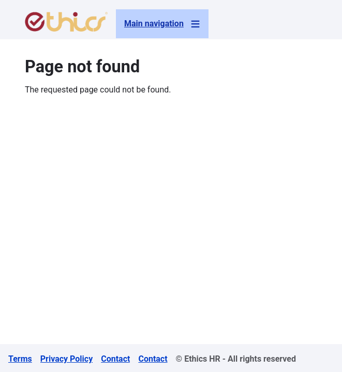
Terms (20, 359)
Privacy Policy (66, 359)
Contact (115, 359)
